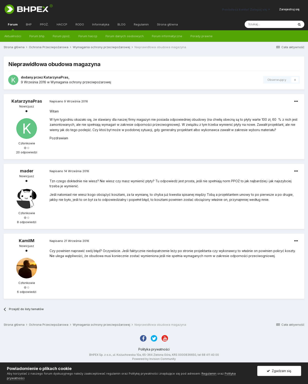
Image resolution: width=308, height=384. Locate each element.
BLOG (122, 24)
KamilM (26, 240)
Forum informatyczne (167, 36)
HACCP (62, 24)
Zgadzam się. (279, 371)
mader (27, 170)
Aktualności (12, 36)
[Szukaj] (269, 24)
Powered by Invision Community (154, 359)
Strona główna (167, 24)
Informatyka (100, 24)
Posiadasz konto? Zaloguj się (246, 9)
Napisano (69, 101)
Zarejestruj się (289, 9)
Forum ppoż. (61, 36)
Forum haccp (87, 36)
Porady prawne (201, 36)
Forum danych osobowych (125, 36)
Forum (13, 26)
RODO (80, 24)
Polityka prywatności (154, 349)
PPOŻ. (44, 24)
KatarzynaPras (56, 77)
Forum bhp (37, 36)
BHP (29, 24)
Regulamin (141, 24)
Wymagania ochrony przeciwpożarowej (80, 82)
